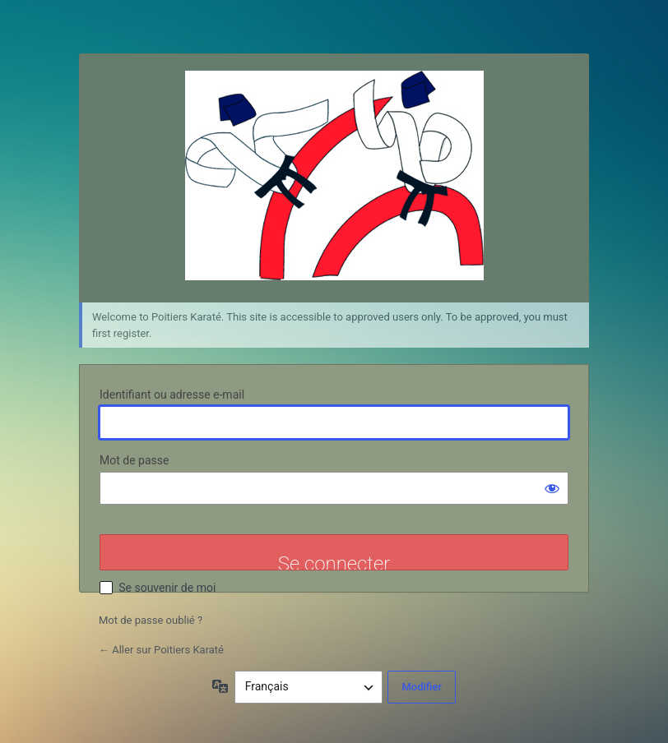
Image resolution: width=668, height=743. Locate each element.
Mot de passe (134, 460)
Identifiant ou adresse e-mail (172, 394)
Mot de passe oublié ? (150, 620)
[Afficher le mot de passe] (552, 488)
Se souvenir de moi (167, 587)
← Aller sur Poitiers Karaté (161, 650)
